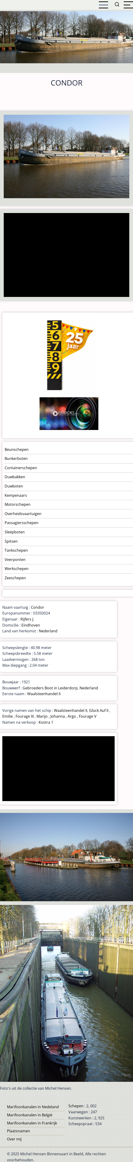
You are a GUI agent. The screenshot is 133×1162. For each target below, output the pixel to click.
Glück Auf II (98, 710)
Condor (37, 607)
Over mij (14, 1139)
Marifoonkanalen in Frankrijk (32, 1123)
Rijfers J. (27, 619)
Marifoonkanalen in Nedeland (33, 1106)
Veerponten (15, 559)
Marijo (42, 716)
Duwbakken (15, 476)
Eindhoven (30, 625)
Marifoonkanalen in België (29, 1114)
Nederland (48, 631)
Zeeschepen (15, 577)
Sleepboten (15, 532)
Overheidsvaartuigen (23, 513)
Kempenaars (16, 495)
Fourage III (25, 716)
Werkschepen (17, 568)
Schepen (75, 1105)
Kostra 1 (46, 722)
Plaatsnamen (18, 1130)
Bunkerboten (16, 458)
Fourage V (87, 716)
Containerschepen (21, 467)
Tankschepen (16, 550)
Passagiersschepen (21, 522)
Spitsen (11, 541)
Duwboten (14, 486)
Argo (72, 716)
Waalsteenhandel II (43, 693)
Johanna (57, 716)
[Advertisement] (65, 255)
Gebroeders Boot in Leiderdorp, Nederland (60, 688)
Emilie (7, 716)
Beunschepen (17, 449)
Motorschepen (17, 504)
